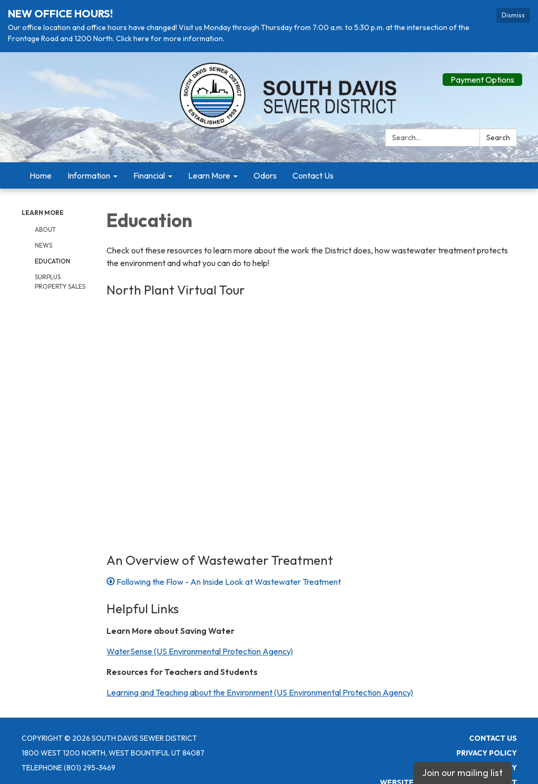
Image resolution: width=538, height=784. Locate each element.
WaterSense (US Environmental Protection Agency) (199, 649)
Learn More (43, 210)
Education (52, 259)
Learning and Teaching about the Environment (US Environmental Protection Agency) (259, 690)
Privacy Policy (486, 751)
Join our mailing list (462, 773)
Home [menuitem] (41, 173)
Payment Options (482, 77)
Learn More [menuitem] (209, 173)
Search (498, 135)
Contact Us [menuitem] (313, 173)
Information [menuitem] (88, 173)
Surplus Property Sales (60, 279)
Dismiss (513, 15)
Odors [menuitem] (265, 173)
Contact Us (493, 736)
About (45, 227)
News (43, 243)
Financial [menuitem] (149, 173)
